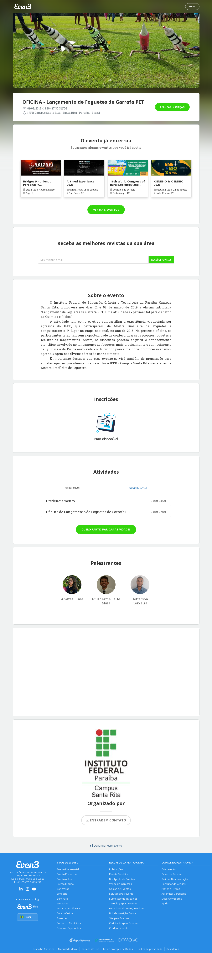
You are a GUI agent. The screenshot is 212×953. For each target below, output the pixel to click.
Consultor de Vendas (173, 884)
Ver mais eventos (106, 209)
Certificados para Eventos (123, 923)
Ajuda (165, 903)
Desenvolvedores (172, 898)
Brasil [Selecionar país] (27, 917)
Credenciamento (118, 928)
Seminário (63, 898)
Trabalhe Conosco (43, 949)
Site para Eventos (119, 918)
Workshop (63, 903)
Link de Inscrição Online (122, 913)
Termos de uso (90, 949)
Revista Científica (118, 874)
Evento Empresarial (68, 869)
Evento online (65, 879)
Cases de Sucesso (172, 874)
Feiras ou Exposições (69, 928)
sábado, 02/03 (138, 488)
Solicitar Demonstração (175, 879)
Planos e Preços (171, 889)
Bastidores (173, 949)
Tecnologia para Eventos (123, 903)
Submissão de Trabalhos (123, 898)
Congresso (63, 889)
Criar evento (169, 869)
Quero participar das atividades (106, 529)
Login (192, 6)
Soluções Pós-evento (121, 893)
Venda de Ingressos (120, 884)
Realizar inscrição (172, 107)
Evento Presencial (67, 874)
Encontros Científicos (69, 923)
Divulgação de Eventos (122, 879)
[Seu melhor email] (93, 260)
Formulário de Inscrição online (126, 908)
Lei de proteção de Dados (118, 949)
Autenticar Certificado (174, 893)
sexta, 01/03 (72, 488)
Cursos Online (65, 913)
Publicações (116, 869)
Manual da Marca (68, 949)
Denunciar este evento (106, 845)
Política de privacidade (150, 949)
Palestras (62, 918)
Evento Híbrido (65, 884)
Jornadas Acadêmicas (69, 908)
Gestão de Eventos (120, 889)
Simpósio (62, 893)
